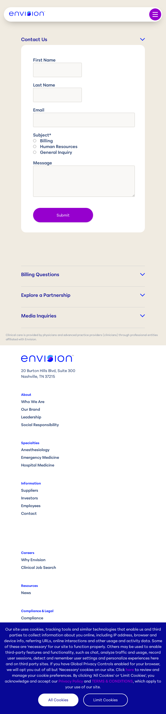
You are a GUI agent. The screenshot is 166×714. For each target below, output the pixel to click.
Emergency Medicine (40, 457)
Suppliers (29, 490)
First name (44, 59)
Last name (44, 84)
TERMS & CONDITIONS (112, 681)
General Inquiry (56, 152)
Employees (31, 505)
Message (42, 162)
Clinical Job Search (38, 567)
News (26, 592)
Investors (29, 498)
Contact (29, 513)
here (130, 669)
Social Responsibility (40, 424)
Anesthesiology (35, 449)
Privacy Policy (71, 681)
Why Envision (33, 559)
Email (38, 109)
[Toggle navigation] (155, 14)
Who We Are (32, 401)
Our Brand (30, 409)
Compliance (32, 617)
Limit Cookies (105, 699)
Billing (46, 140)
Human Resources (58, 146)
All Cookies (58, 699)
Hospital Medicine (37, 465)
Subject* (42, 134)
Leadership (31, 417)
